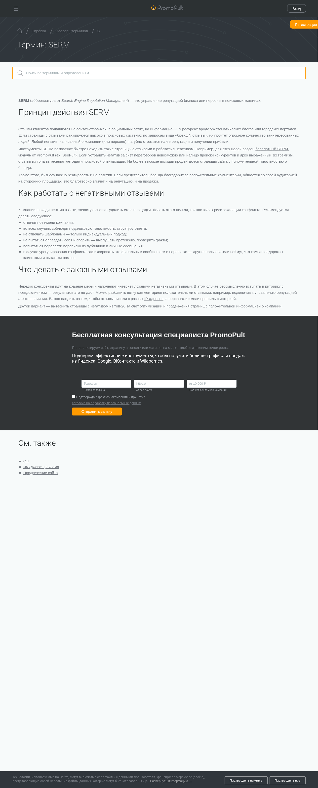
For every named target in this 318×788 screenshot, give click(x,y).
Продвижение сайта (40, 473)
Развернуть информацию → (171, 782)
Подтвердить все (287, 780)
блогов (248, 129)
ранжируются (77, 135)
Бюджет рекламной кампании (208, 390)
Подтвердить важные (246, 780)
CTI (26, 461)
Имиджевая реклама (41, 467)
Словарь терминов (71, 31)
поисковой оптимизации (104, 161)
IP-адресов (153, 299)
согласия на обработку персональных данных (106, 403)
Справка (39, 31)
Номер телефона (94, 390)
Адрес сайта (144, 390)
